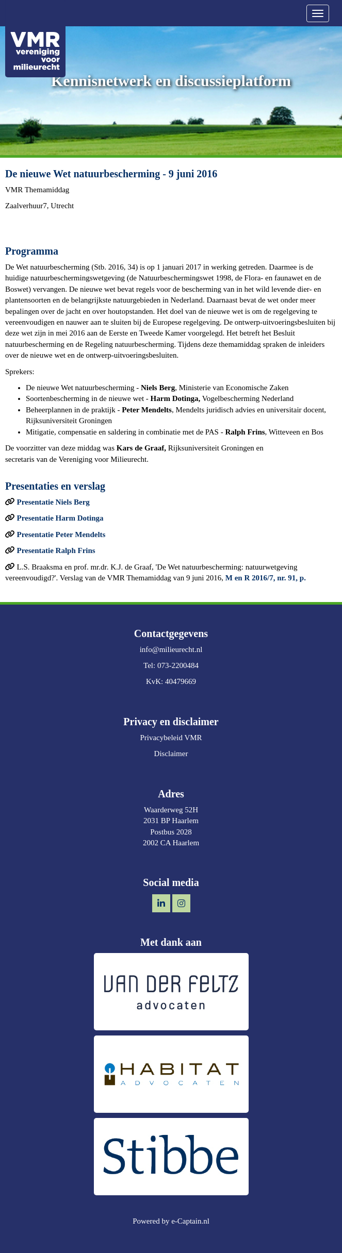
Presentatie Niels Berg (53, 502)
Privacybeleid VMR (171, 737)
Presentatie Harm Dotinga (60, 518)
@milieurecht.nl (171, 649)
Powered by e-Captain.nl (171, 1221)
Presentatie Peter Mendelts (61, 534)
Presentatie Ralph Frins (56, 550)
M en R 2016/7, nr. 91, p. (265, 578)
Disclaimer (171, 753)
